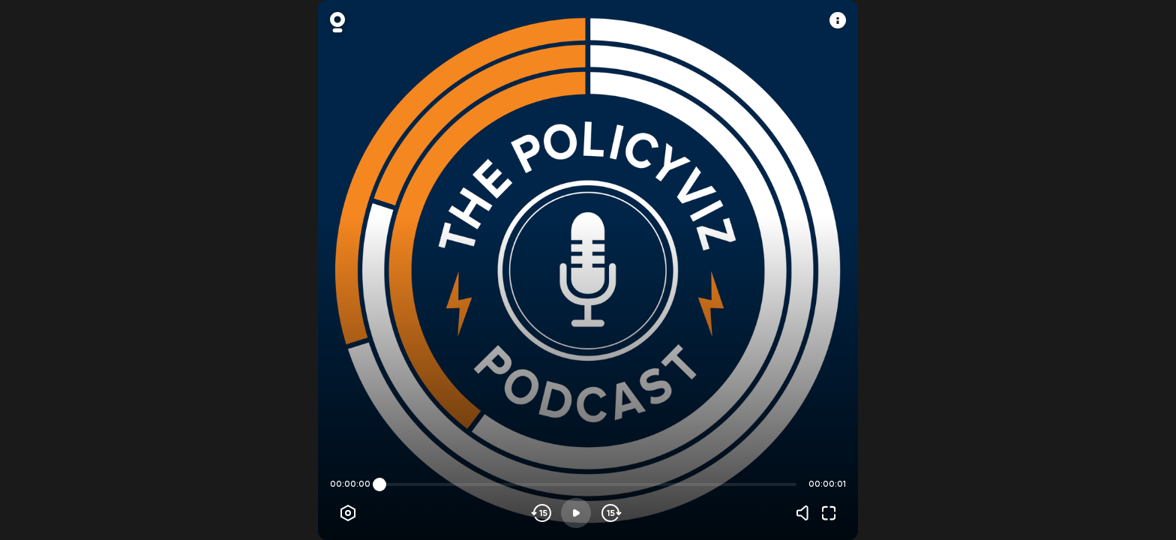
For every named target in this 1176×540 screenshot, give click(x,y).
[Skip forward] (610, 513)
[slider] (379, 484)
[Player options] (348, 513)
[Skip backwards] (542, 513)
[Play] (576, 513)
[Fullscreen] (829, 513)
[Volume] (806, 513)
